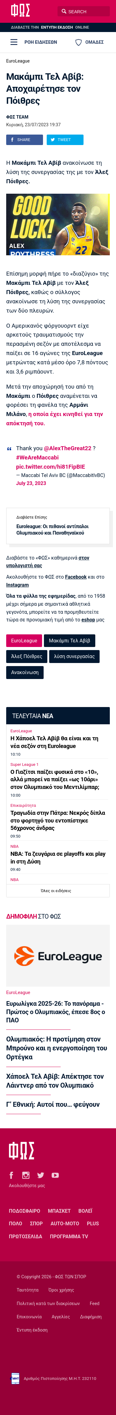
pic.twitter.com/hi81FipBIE (50, 466)
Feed (94, 1303)
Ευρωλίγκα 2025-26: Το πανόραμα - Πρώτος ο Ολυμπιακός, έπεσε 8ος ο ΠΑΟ (55, 1012)
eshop (88, 620)
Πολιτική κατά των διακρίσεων (48, 1303)
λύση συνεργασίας (74, 656)
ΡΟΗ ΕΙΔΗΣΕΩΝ (40, 42)
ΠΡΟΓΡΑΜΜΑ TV (69, 1236)
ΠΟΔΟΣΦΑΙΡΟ (24, 1211)
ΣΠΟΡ (36, 1224)
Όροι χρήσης (61, 1290)
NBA (15, 846)
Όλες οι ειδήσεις (56, 890)
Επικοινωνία (29, 1317)
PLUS (93, 1224)
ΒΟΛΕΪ (85, 1211)
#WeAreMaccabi (37, 457)
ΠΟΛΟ (15, 1224)
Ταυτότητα (27, 1290)
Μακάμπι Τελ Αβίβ (69, 641)
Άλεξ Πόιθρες (26, 656)
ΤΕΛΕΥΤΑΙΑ (32, 716)
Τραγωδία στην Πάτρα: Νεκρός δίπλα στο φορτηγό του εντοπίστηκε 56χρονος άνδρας (58, 821)
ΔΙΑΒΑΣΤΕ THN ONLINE (50, 27)
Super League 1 (25, 764)
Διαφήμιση (91, 1317)
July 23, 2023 (31, 483)
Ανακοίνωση (25, 672)
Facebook (76, 577)
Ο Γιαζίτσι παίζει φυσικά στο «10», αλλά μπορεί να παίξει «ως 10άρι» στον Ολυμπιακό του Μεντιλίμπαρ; (55, 780)
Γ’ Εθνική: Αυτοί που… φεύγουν (53, 1104)
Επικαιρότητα (23, 805)
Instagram (17, 585)
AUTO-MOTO (64, 1224)
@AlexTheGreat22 (67, 448)
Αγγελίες (61, 1317)
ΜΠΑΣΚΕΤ (59, 1211)
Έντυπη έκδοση (32, 1330)
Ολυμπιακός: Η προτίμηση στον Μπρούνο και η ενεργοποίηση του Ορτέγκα (56, 1048)
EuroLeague (18, 61)
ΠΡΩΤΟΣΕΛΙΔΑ (25, 1236)
